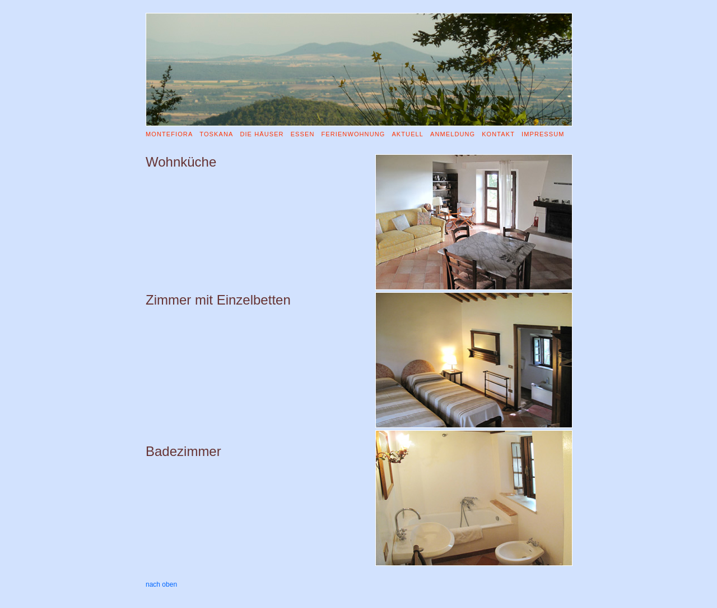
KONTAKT (498, 134)
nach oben (161, 584)
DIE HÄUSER (261, 134)
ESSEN (303, 134)
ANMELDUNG (452, 134)
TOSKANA (216, 134)
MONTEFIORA (169, 134)
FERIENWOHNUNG (353, 134)
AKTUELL (407, 134)
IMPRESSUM (543, 134)
